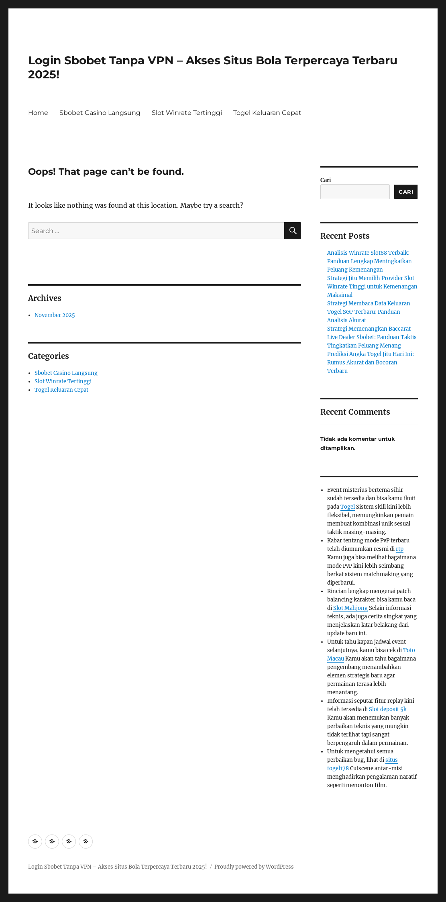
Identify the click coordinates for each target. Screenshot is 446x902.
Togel (347, 506)
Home (38, 113)
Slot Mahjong (350, 608)
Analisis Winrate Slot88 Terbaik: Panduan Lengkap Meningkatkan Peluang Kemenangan (369, 261)
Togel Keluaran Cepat (267, 113)
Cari (325, 180)
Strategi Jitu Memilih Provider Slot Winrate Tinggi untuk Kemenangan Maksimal (372, 287)
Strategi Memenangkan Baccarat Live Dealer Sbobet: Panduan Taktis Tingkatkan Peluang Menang (372, 337)
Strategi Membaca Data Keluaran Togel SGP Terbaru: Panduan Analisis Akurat (368, 312)
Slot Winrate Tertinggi (187, 113)
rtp (399, 549)
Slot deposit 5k (388, 709)
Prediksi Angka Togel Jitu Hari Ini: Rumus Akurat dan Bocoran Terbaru (370, 362)
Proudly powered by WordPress (254, 866)
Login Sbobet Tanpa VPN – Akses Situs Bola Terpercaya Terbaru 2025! (117, 866)
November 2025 (55, 315)
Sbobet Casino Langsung (100, 113)
